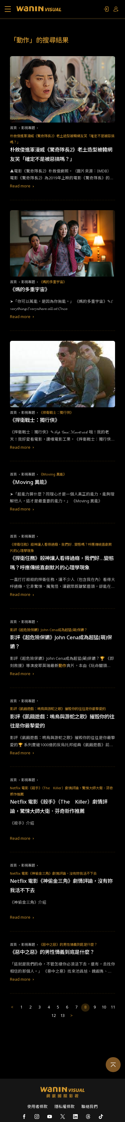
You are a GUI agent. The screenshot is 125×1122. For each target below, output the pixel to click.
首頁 (13, 127)
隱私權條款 (64, 1106)
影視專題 (28, 127)
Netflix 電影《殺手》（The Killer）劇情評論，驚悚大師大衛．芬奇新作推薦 (61, 791)
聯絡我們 (89, 1106)
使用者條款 (37, 1106)
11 (113, 1007)
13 (62, 1015)
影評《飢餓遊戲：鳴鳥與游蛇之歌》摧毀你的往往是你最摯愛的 (58, 708)
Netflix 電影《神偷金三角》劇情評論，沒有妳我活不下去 (53, 873)
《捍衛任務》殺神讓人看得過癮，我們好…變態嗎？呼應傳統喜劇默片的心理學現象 (61, 547)
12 (53, 1015)
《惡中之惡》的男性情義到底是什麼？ (68, 944)
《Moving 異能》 (53, 474)
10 (104, 1007)
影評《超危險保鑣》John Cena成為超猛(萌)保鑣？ (48, 629)
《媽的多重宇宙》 (53, 281)
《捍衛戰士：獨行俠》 (56, 412)
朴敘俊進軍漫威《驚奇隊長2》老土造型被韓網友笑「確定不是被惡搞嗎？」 (62, 138)
